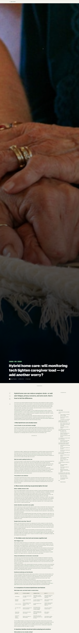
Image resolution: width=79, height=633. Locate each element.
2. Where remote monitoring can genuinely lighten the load (63, 439)
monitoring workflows (18, 413)
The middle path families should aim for (64, 497)
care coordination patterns (39, 534)
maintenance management (29, 567)
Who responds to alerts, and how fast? (65, 466)
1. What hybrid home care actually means (63, 431)
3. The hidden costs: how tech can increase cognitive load (64, 448)
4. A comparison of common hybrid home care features (64, 457)
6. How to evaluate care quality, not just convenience (64, 471)
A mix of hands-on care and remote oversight (64, 433)
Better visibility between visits (65, 441)
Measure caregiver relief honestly (64, 478)
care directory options (43, 412)
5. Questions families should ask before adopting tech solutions (63, 461)
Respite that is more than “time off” (64, 445)
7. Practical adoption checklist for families (63, 481)
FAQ (59, 498)
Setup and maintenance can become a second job (64, 452)
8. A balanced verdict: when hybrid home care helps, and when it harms (64, 491)
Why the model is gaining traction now (64, 435)
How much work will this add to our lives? (65, 469)
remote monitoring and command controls (36, 456)
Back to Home (12, 1)
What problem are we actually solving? (65, 464)
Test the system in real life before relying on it (64, 476)
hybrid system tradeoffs (47, 420)
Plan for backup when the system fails (64, 486)
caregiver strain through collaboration (37, 413)
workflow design (45, 519)
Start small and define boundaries (63, 483)
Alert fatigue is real (63, 449)
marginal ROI (49, 626)
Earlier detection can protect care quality (65, 443)
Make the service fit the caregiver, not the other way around (65, 488)
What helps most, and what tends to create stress (64, 459)
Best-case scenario (63, 493)
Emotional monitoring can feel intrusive (65, 454)
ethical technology (25, 475)
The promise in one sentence (65, 437)
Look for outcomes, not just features (65, 473)
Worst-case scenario (63, 494)
